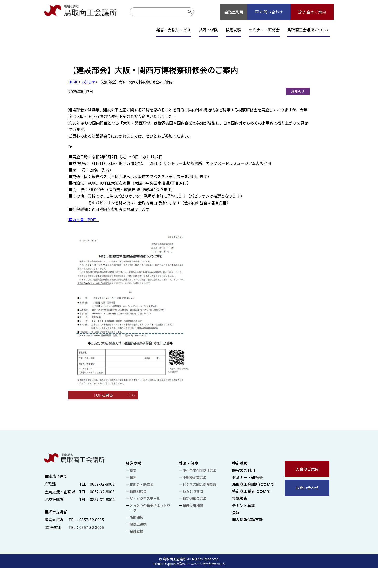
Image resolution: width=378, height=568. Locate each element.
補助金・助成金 (141, 484)
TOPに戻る (103, 395)
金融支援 (136, 531)
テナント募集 (243, 505)
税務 (133, 477)
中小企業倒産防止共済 (199, 470)
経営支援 (133, 463)
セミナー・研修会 (264, 30)
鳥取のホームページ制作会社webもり (201, 563)
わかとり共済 (193, 491)
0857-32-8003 (102, 491)
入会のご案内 (307, 469)
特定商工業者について (251, 491)
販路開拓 (136, 517)
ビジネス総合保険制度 (199, 484)
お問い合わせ (307, 487)
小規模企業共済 (194, 477)
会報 (236, 512)
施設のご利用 (243, 470)
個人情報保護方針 (247, 519)
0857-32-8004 (102, 499)
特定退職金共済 (194, 498)
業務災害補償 (193, 505)
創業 (133, 470)
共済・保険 (208, 30)
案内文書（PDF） (83, 219)
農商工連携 (138, 524)
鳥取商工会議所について (308, 30)
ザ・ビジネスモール (145, 498)
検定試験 (233, 30)
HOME (73, 82)
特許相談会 (138, 491)
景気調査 (239, 498)
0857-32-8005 (91, 519)
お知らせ (88, 82)
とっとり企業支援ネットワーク (150, 508)
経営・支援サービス (173, 30)
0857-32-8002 (102, 484)
